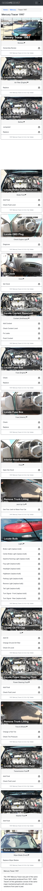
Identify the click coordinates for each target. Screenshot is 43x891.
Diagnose (6, 244)
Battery (20, 122)
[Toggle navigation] (37, 3)
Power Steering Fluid (20, 682)
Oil (21, 633)
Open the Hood (8, 470)
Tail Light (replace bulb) (11, 588)
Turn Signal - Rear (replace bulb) (14, 598)
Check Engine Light (21, 239)
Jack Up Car (20, 504)
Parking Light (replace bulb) (13, 579)
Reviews (21, 43)
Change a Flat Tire (9, 732)
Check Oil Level (8, 648)
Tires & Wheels (20, 727)
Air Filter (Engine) (20, 83)
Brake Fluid (21, 195)
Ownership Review (9, 48)
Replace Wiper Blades (11, 860)
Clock (21, 279)
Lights (20, 544)
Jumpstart (7, 127)
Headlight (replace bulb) (11, 569)
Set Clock (6, 284)
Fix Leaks (6, 333)
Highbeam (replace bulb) (12, 574)
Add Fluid (6, 200)
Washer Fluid (20, 816)
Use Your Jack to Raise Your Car (14, 509)
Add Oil (5, 638)
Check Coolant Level (10, 328)
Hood (21, 465)
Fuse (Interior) (21, 417)
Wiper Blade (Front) (21, 855)
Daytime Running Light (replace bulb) (16, 559)
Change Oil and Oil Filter (11, 643)
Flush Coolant (8, 338)
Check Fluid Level (9, 205)
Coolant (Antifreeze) (20, 318)
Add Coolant (7, 323)
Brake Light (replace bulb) (12, 549)
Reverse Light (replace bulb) (13, 584)
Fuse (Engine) (21, 373)
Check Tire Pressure (10, 737)
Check (5, 378)
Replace (6, 88)
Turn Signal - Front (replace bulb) (15, 593)
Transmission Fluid (21, 771)
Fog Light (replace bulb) (11, 564)
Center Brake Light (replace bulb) (15, 554)
